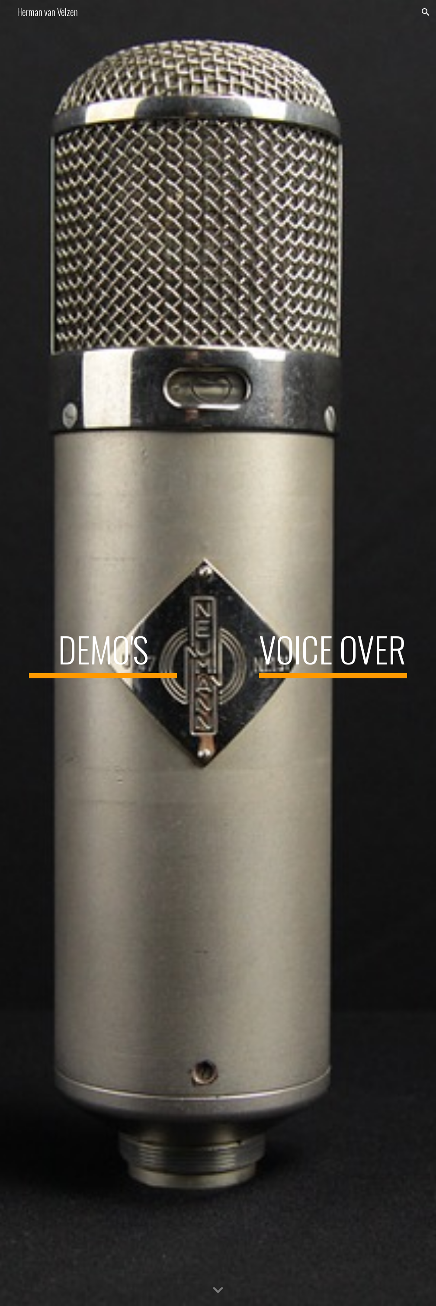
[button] (425, 12)
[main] (103, 653)
